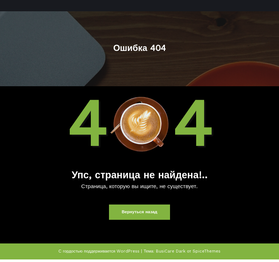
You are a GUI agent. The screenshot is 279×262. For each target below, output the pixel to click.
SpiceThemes (206, 251)
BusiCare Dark (170, 251)
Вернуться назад (139, 212)
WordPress (129, 251)
